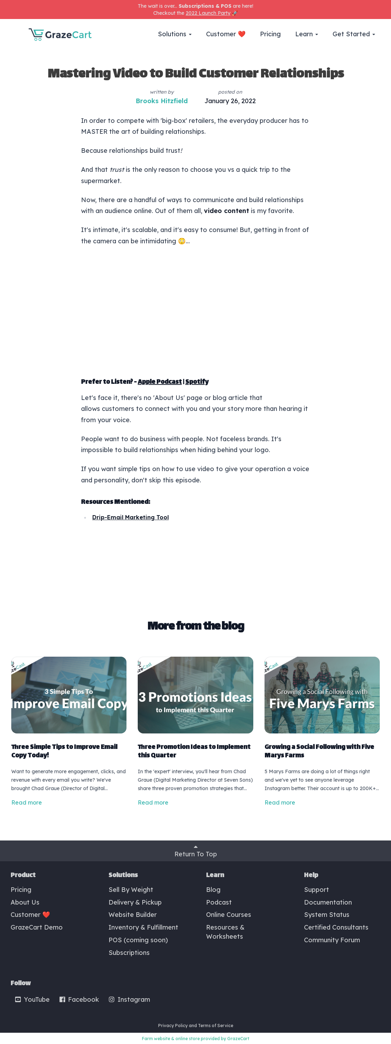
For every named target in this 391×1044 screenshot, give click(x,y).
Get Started (354, 34)
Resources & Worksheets (225, 931)
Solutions (175, 34)
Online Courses (228, 915)
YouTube (32, 999)
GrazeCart (238, 1038)
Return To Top (195, 850)
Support (316, 890)
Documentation (328, 902)
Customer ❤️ (226, 34)
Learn (306, 34)
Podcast (219, 902)
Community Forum (332, 940)
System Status (326, 915)
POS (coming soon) (138, 940)
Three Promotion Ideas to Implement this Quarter (194, 752)
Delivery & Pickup (135, 902)
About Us (25, 902)
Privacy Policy (173, 1025)
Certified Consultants (336, 927)
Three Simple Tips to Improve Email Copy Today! (64, 752)
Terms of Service (215, 1025)
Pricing (270, 34)
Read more (26, 802)
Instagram (129, 999)
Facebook (78, 999)
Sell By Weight (130, 890)
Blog (213, 890)
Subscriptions (129, 953)
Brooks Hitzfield (162, 101)
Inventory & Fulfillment (143, 927)
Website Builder (132, 915)
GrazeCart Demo (37, 927)
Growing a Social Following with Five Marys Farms (319, 752)
